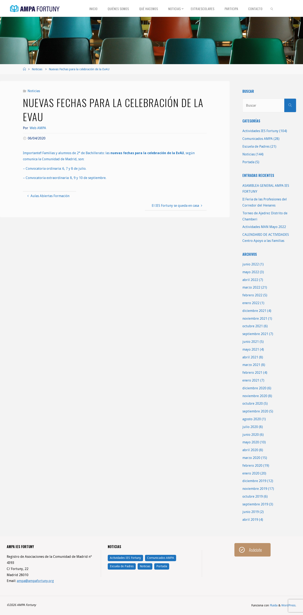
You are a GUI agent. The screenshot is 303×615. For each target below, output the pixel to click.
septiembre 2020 (255, 411)
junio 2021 (250, 342)
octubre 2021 (252, 326)
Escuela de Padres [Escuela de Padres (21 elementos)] (122, 566)
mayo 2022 (250, 272)
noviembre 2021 (254, 319)
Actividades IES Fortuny (260, 131)
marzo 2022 (251, 287)
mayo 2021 (250, 349)
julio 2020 (250, 427)
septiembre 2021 (255, 334)
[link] (272, 8)
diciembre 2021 (254, 311)
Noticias (37, 69)
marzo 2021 (251, 365)
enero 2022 (250, 303)
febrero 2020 (252, 466)
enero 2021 (250, 380)
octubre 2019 (252, 496)
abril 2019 (250, 520)
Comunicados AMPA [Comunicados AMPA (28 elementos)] (160, 557)
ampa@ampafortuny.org (35, 581)
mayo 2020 (250, 442)
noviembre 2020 (254, 396)
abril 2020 (250, 450)
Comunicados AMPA (257, 139)
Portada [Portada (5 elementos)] (161, 566)
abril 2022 (250, 280)
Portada (248, 162)
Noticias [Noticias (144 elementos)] (145, 566)
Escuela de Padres (256, 146)
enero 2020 (250, 473)
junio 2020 (250, 435)
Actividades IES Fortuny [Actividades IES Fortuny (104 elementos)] (125, 557)
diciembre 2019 (254, 481)
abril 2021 (250, 357)
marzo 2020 (251, 458)
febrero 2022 (252, 295)
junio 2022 (250, 264)
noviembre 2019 (254, 489)
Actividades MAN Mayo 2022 (264, 227)
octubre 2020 (252, 404)
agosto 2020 (251, 419)
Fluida (273, 605)
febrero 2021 (252, 373)
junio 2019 (250, 512)
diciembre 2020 (254, 388)
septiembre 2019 (255, 504)
